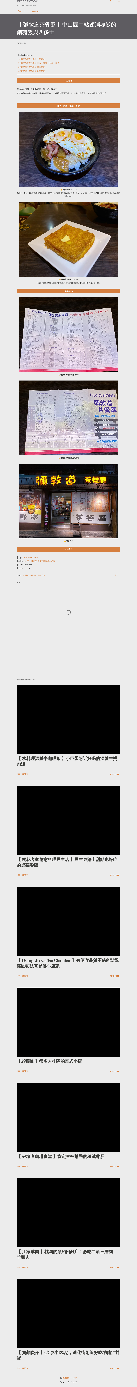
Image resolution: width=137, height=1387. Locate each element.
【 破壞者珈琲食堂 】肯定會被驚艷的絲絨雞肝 (60, 1156)
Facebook (20, 11)
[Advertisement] (68, 659)
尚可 (43, 575)
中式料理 (26, 575)
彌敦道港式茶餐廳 (31, 557)
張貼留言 (25, 774)
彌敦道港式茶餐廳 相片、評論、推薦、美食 (39, 63)
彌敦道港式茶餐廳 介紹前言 (32, 59)
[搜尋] (111, 1)
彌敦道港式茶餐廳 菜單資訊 (32, 67)
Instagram (34, 11)
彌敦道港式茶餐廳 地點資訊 (32, 71)
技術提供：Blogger (68, 1378)
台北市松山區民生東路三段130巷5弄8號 (39, 561)
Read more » (115, 774)
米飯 (39, 575)
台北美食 (33, 575)
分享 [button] (116, 575)
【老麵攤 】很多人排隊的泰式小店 (49, 1061)
